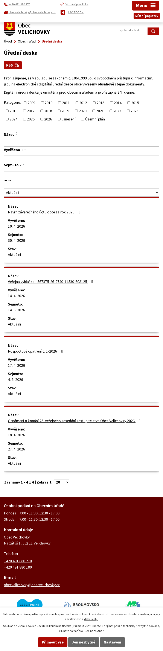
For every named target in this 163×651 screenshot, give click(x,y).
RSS (13, 65)
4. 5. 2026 (15, 379)
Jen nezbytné (83, 642)
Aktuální (14, 254)
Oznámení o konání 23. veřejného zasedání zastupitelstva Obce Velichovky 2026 (75, 420)
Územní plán (95, 119)
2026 (48, 119)
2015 (135, 102)
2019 (65, 110)
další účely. (91, 619)
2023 (134, 110)
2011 (66, 102)
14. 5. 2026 (16, 309)
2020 (83, 110)
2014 (118, 102)
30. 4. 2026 (16, 240)
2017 (31, 110)
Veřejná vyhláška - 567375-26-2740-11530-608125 (51, 281)
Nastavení (112, 642)
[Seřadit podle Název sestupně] (16, 134)
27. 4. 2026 (16, 449)
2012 (83, 102)
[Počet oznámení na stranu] (61, 482)
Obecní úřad (27, 41)
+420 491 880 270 (18, 560)
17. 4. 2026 (16, 365)
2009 (31, 102)
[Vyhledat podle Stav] (81, 193)
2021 (100, 110)
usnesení (68, 119)
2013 (100, 102)
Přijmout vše (53, 642)
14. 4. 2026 (16, 295)
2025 (31, 119)
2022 (117, 110)
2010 (48, 102)
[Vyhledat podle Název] (81, 142)
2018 (48, 110)
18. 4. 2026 (16, 434)
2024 (13, 119)
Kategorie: (12, 102)
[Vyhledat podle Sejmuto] (81, 176)
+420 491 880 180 (18, 567)
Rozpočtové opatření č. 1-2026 (36, 351)
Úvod (8, 41)
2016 (13, 110)
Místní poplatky (146, 16)
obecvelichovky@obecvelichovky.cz (32, 584)
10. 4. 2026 (16, 226)
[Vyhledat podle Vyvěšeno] (81, 159)
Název (9, 134)
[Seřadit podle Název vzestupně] (16, 132)
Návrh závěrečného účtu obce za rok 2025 (45, 212)
